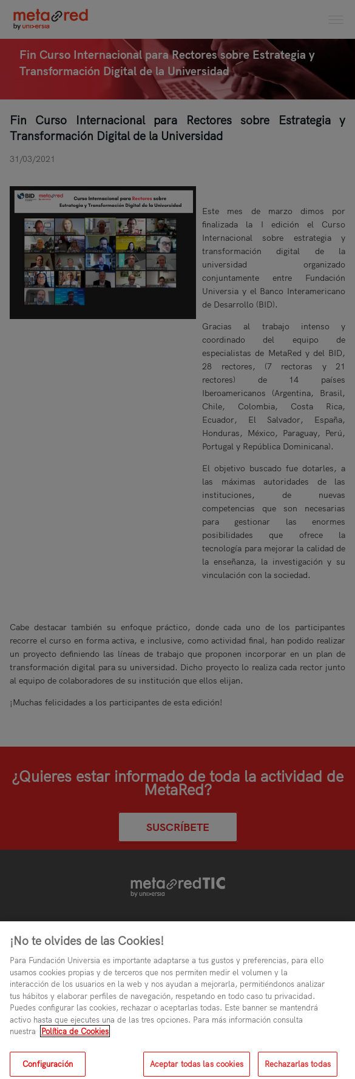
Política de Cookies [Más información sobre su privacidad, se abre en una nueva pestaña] (75, 1035)
